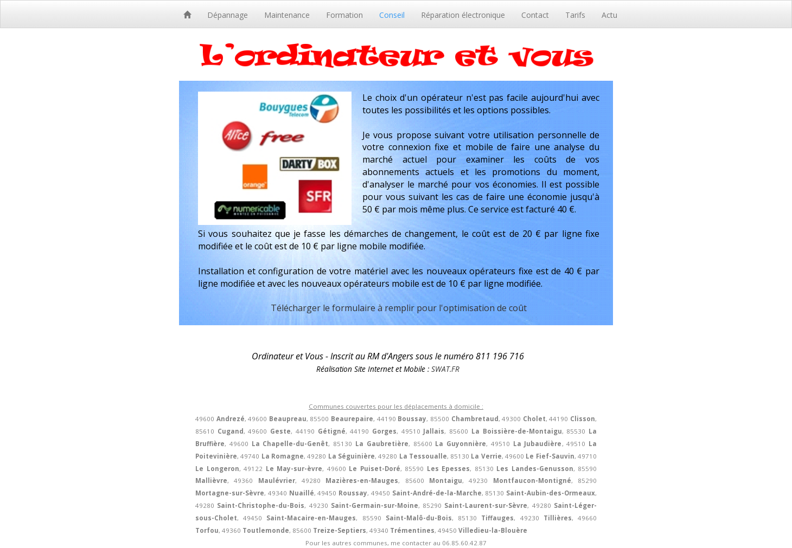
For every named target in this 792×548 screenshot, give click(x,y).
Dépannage (227, 15)
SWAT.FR (445, 369)
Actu (609, 15)
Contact (535, 15)
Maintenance (287, 15)
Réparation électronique (463, 15)
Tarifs (575, 15)
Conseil (392, 15)
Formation (344, 15)
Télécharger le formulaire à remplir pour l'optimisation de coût (399, 308)
